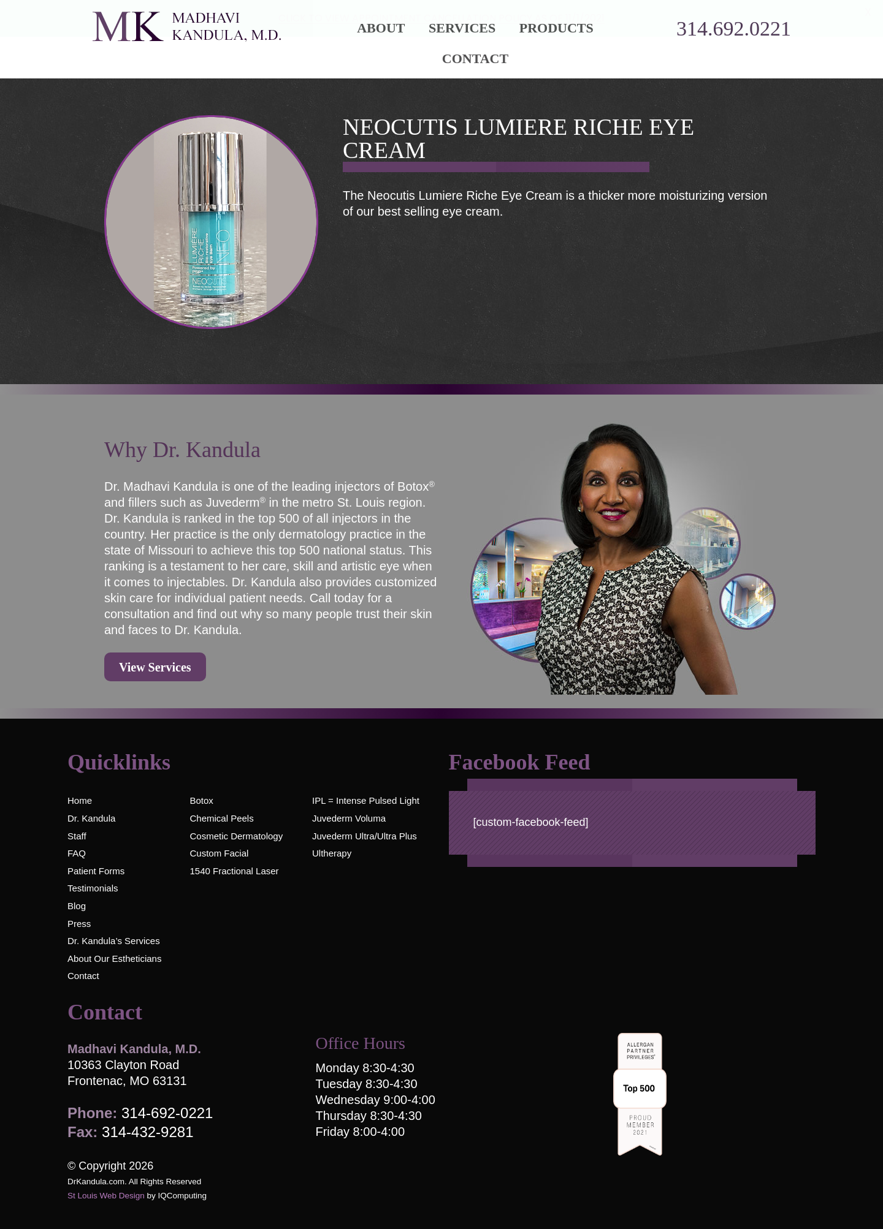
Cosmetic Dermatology (236, 836)
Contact (475, 58)
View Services (155, 667)
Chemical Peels (221, 818)
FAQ (76, 853)
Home (79, 800)
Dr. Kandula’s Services (113, 941)
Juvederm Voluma (349, 818)
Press (79, 923)
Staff (76, 836)
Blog (76, 906)
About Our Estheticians (114, 958)
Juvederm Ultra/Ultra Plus (364, 836)
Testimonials (92, 888)
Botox (201, 800)
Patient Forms (95, 871)
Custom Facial (218, 853)
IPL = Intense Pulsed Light (365, 800)
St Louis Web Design (106, 1195)
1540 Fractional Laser (233, 871)
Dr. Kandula (91, 818)
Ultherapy (331, 853)
